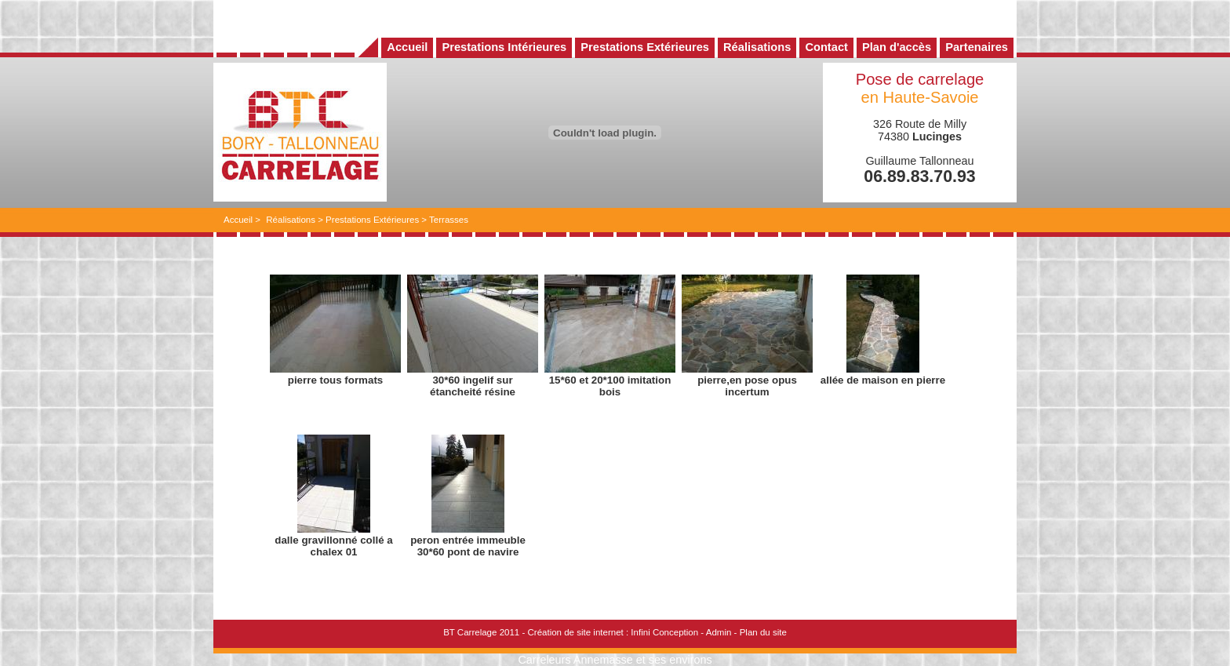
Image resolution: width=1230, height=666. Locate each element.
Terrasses (448, 219)
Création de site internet (575, 632)
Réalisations (290, 219)
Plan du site (763, 632)
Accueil (238, 219)
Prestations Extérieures (372, 219)
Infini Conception (664, 632)
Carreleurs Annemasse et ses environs (614, 659)
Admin (719, 632)
